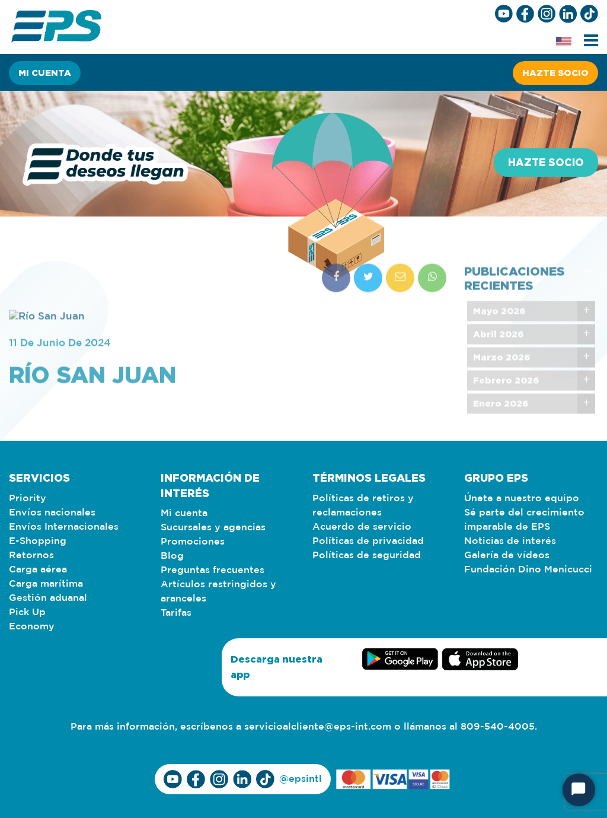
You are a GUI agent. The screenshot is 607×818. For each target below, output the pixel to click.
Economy (32, 626)
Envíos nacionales (52, 512)
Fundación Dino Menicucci (528, 569)
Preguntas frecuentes (212, 570)
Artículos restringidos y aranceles (218, 591)
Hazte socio (555, 73)
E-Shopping (37, 541)
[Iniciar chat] (579, 790)
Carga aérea (38, 569)
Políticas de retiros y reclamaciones (363, 505)
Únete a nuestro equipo (521, 498)
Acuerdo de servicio (361, 527)
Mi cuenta (44, 73)
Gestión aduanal (48, 598)
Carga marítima (46, 584)
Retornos (31, 555)
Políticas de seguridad (366, 555)
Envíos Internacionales (64, 527)
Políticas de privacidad (368, 541)
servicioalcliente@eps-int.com (317, 726)
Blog (172, 556)
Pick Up (27, 612)
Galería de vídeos (507, 555)
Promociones (193, 541)
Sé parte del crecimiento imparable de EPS (524, 519)
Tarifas (176, 613)
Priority (27, 498)
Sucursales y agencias (213, 527)
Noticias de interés (510, 541)
